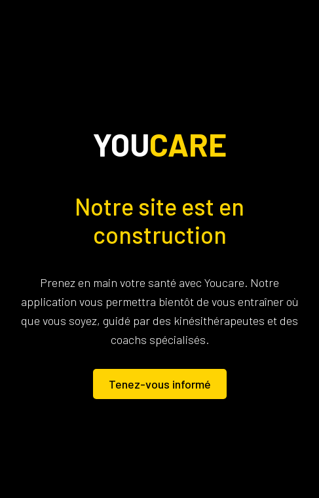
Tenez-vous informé (160, 384)
